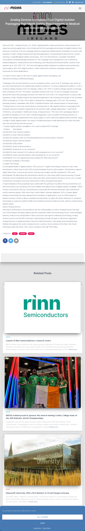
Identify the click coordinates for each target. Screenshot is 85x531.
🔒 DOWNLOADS (59, 2)
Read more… (73, 349)
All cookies (42, 517)
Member (22, 233)
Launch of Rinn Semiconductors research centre (28, 340)
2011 (15, 233)
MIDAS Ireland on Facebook (67, 2)
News (31, 233)
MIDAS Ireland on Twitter (70, 2)
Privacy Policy (46, 528)
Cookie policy (37, 528)
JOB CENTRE (36, 2)
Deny (42, 523)
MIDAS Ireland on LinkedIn (73, 2)
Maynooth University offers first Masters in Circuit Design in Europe (37, 493)
